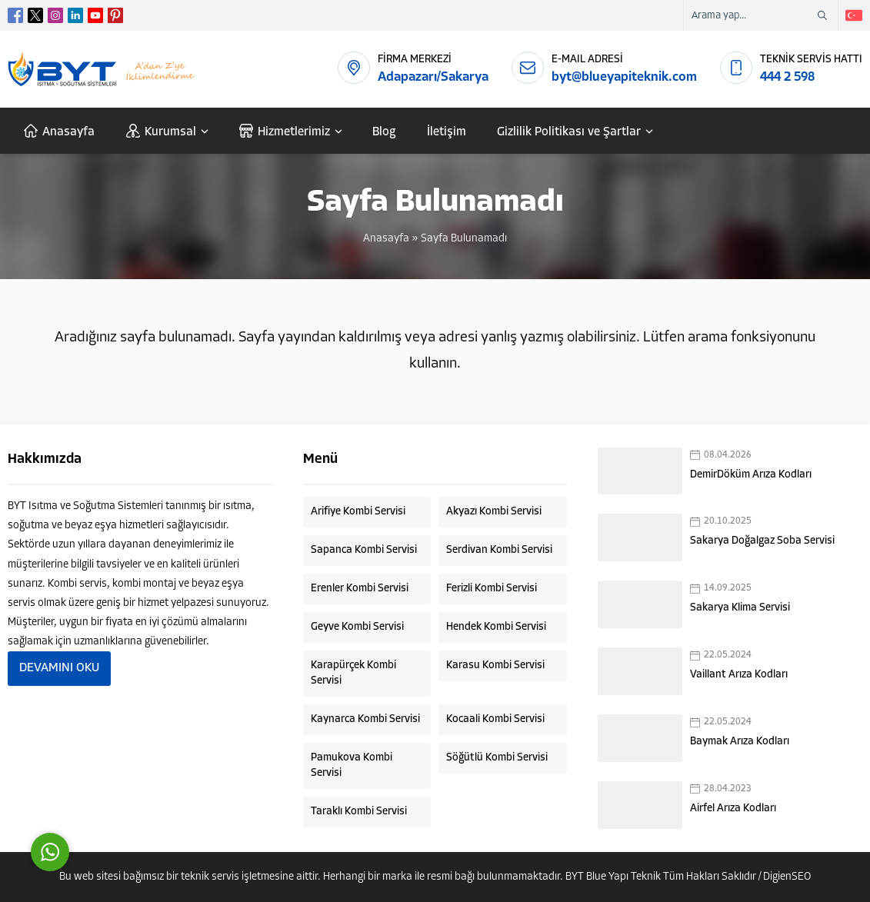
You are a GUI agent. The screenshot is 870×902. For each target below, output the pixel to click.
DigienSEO (787, 877)
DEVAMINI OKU (59, 668)
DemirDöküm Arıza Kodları (751, 475)
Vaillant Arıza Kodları (739, 675)
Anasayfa (386, 239)
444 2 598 (787, 77)
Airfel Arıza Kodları (733, 808)
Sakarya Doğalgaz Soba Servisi (762, 541)
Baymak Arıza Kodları (739, 741)
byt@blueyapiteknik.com (624, 77)
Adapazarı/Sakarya (433, 77)
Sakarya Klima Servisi (740, 608)
